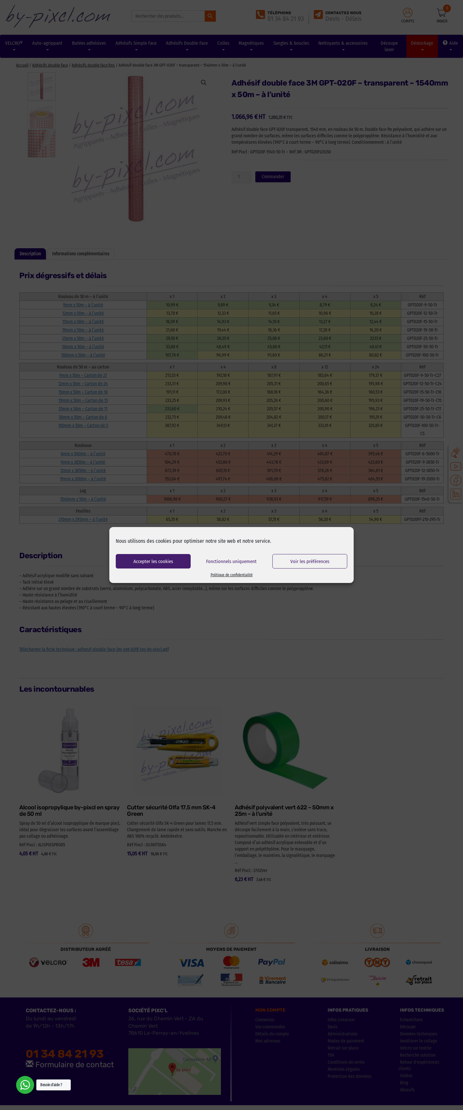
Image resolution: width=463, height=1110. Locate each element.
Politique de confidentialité (232, 575)
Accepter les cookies (153, 561)
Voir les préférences (309, 561)
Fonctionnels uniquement (231, 561)
